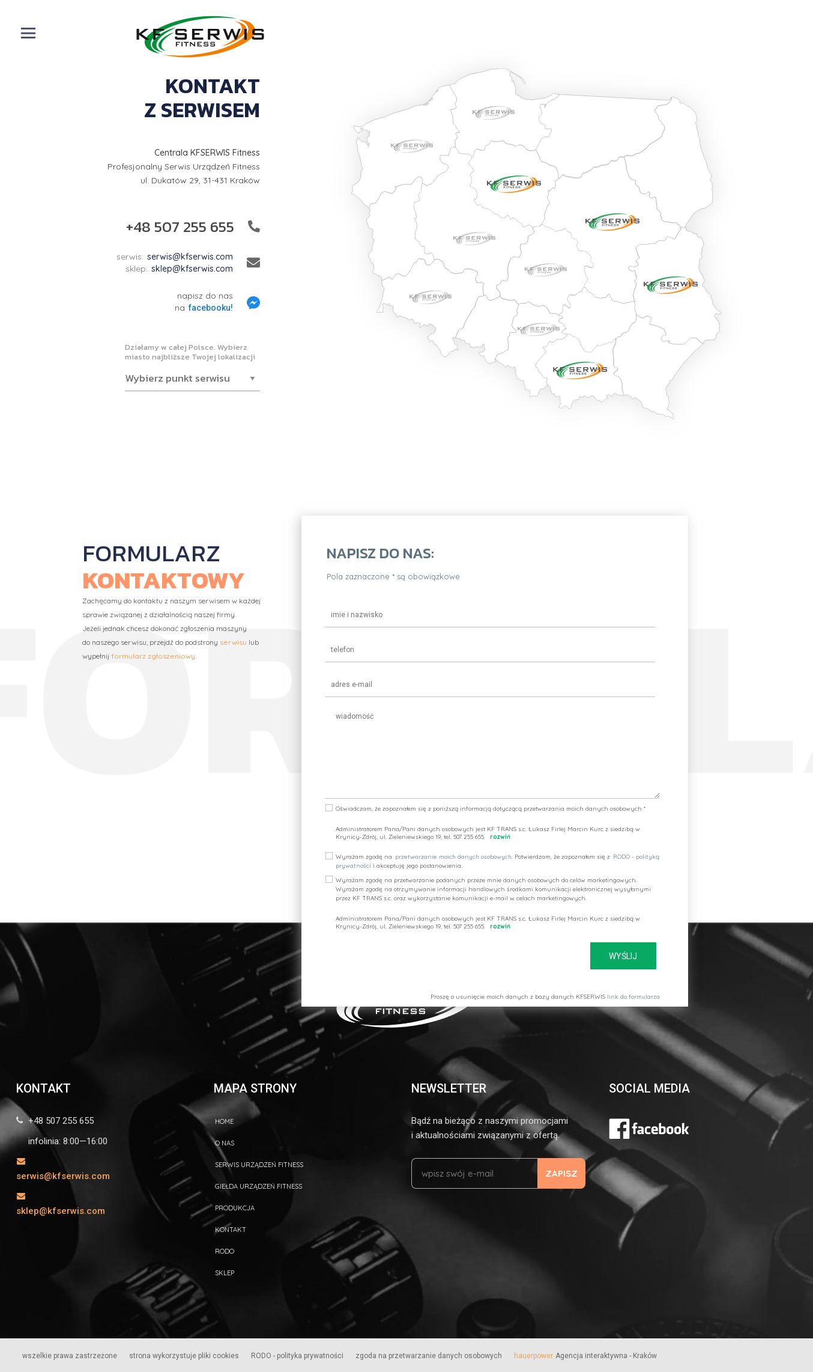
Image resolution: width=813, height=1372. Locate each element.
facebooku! (211, 308)
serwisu (233, 642)
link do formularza (633, 997)
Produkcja (235, 1208)
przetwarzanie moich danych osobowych (453, 857)
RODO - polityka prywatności (297, 1356)
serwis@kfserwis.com (190, 256)
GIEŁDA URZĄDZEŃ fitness (258, 1186)
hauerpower (533, 1356)
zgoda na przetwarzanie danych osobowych (428, 1356)
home (224, 1121)
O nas (224, 1143)
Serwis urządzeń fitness (259, 1164)
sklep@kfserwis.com (192, 268)
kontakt (230, 1229)
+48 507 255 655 (180, 226)
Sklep (224, 1273)
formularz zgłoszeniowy (153, 655)
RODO (224, 1251)
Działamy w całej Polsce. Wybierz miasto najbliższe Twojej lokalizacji (190, 351)
